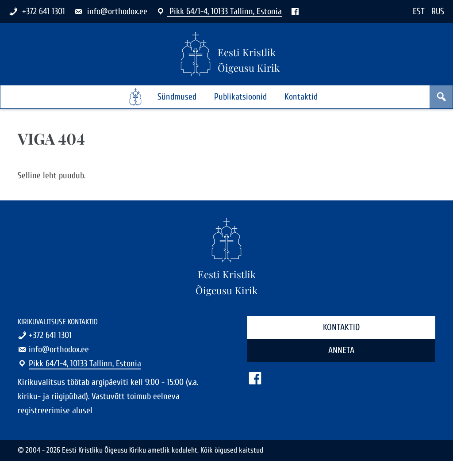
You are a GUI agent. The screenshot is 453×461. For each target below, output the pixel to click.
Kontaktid (301, 97)
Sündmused (176, 97)
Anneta (341, 350)
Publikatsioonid (240, 97)
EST (419, 11)
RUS (437, 11)
